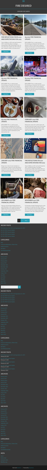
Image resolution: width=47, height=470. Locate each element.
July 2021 (3, 275)
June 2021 (3, 277)
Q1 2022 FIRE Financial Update (8, 236)
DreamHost (31, 467)
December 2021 (4, 265)
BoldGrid (19, 467)
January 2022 (4, 263)
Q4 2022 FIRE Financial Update (8, 230)
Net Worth (3, 248)
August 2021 (4, 273)
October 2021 (4, 269)
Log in (2, 456)
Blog (2, 242)
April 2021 (3, 281)
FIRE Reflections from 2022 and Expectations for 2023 (13, 228)
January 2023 (4, 258)
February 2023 (4, 256)
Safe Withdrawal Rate (5, 250)
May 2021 (3, 279)
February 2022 (4, 261)
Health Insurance (4, 246)
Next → (26, 220)
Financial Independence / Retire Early (9, 244)
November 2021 (4, 267)
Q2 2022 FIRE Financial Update (8, 234)
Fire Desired (23, 5)
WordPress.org (4, 462)
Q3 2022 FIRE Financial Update (8, 232)
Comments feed (4, 460)
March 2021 (3, 283)
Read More (6, 51)
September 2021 (4, 271)
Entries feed (3, 458)
